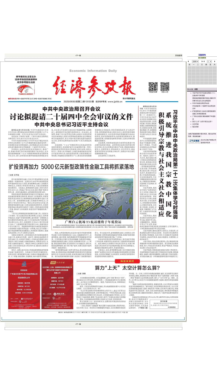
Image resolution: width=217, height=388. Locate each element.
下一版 (78, 55)
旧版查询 (202, 55)
